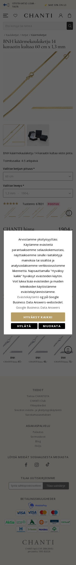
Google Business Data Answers (38, 307)
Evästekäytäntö (28, 297)
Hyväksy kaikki (38, 317)
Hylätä (24, 326)
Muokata (51, 326)
